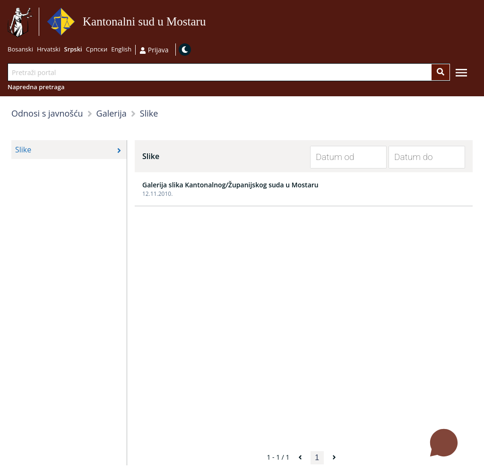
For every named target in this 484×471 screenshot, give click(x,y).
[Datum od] (341, 157)
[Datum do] (419, 157)
